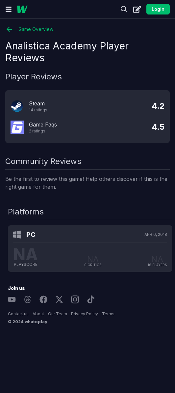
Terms (108, 313)
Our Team (57, 313)
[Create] (137, 9)
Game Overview (29, 29)
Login (158, 9)
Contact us (18, 313)
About (38, 313)
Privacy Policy (84, 313)
